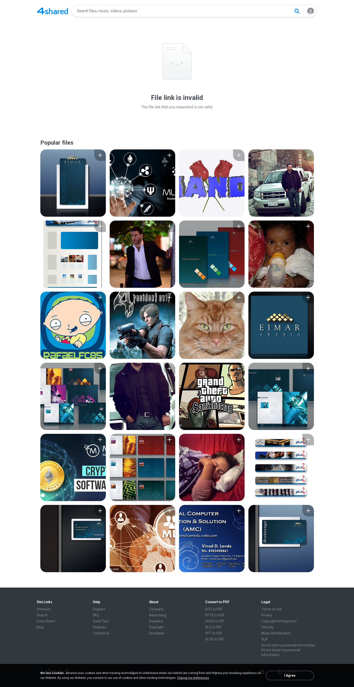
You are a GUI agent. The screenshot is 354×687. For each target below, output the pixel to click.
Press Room (46, 621)
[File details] (73, 183)
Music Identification (276, 633)
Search (42, 615)
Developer (156, 633)
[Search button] (297, 11)
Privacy (266, 615)
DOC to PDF (213, 609)
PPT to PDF (213, 633)
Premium (44, 609)
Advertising (157, 615)
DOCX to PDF (215, 621)
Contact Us (101, 633)
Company (156, 609)
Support (99, 609)
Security (267, 627)
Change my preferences (193, 678)
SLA (264, 639)
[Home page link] (52, 11)
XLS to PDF (213, 627)
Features (99, 627)
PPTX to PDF (214, 615)
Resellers (156, 621)
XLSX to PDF (214, 639)
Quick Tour (101, 621)
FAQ (96, 615)
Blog (40, 627)
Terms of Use (271, 609)
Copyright (156, 627)
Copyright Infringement (279, 621)
